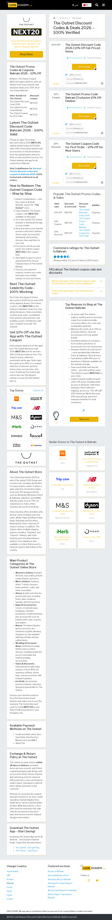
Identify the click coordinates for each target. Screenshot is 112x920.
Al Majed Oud (91, 466)
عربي (75, 5)
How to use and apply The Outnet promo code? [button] (77, 292)
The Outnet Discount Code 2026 (84, 213)
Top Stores (16, 390)
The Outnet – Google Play (27, 847)
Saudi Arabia (12, 871)
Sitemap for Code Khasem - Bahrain (61, 885)
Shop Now (26, 54)
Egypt (9, 895)
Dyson (91, 518)
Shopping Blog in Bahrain (59, 879)
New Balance (92, 492)
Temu (62, 463)
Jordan (10, 899)
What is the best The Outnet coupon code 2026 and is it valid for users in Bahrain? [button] (77, 282)
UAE (8, 875)
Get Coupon (84, 66)
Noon (91, 541)
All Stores (63, 18)
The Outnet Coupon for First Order (84, 233)
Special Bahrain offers (58, 875)
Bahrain (10, 883)
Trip (62, 489)
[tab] (77, 282)
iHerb (62, 544)
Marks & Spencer (62, 518)
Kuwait (10, 879)
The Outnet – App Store (26, 850)
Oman (9, 887)
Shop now (84, 419)
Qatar (9, 891)
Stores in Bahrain (56, 871)
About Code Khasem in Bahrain (62, 890)
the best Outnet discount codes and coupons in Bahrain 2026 (25, 171)
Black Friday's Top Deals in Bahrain (60, 896)
